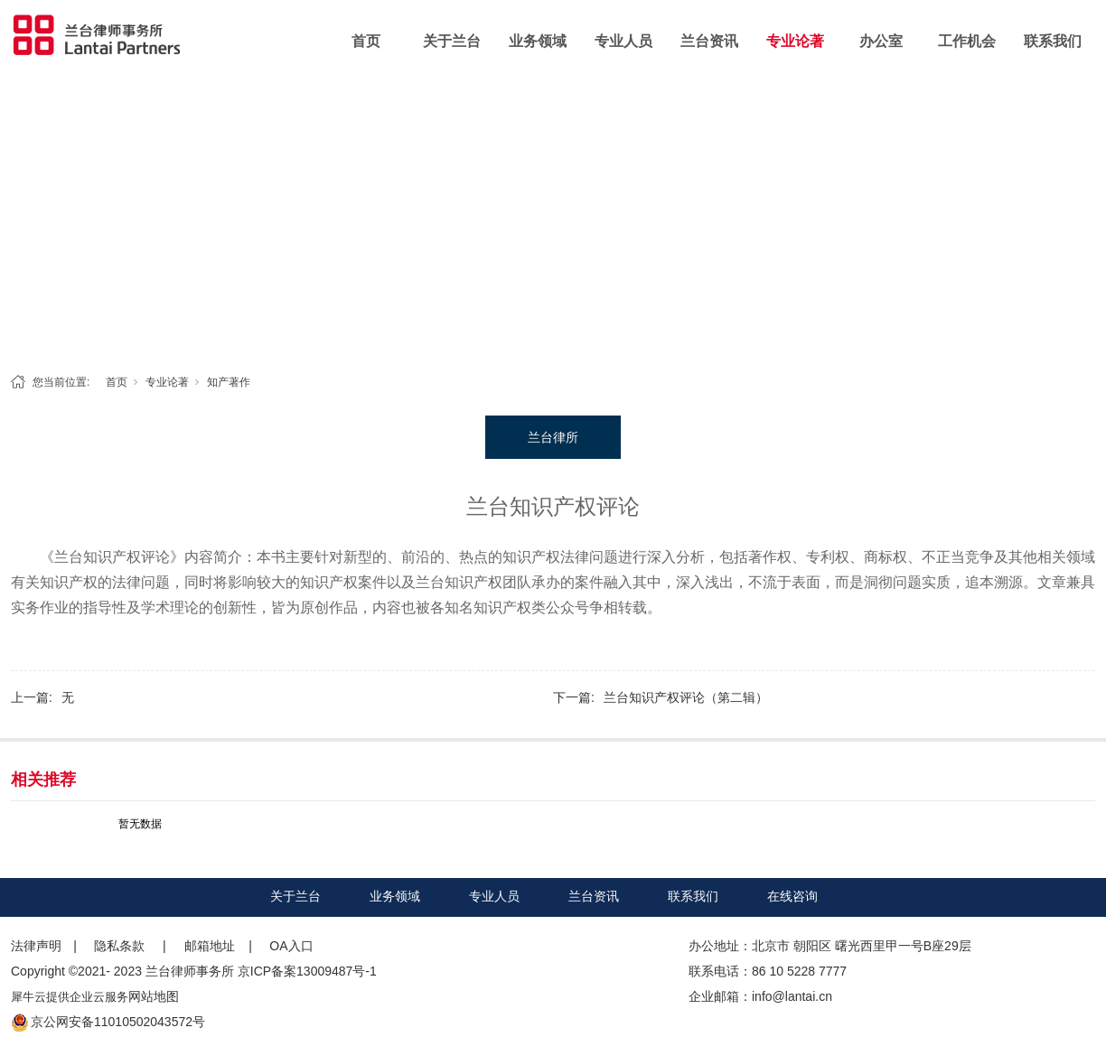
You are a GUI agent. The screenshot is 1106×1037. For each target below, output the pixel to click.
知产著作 (228, 382)
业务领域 (538, 41)
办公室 (881, 41)
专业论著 (795, 41)
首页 (365, 41)
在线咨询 (792, 896)
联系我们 (1053, 41)
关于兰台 (452, 41)
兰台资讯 (709, 41)
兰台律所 (553, 437)
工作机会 (967, 41)
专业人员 (623, 41)
